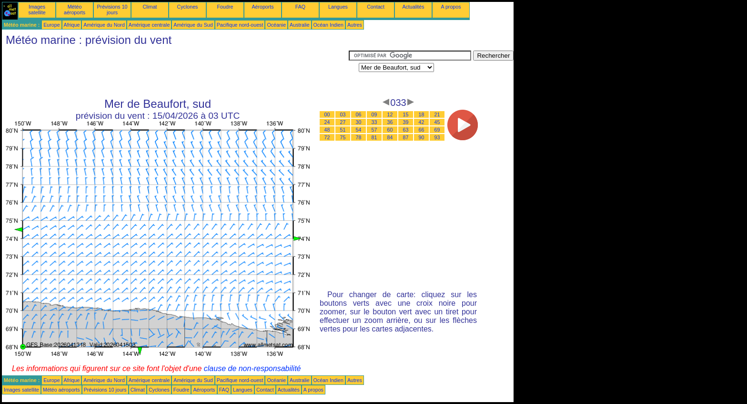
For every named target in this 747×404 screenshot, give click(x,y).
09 (374, 114)
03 (343, 114)
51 (343, 130)
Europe (51, 25)
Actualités (413, 7)
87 (406, 137)
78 (359, 137)
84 (390, 137)
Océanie (276, 25)
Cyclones (187, 7)
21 (437, 114)
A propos (451, 7)
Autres (354, 25)
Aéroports (262, 7)
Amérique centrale (149, 25)
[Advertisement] (175, 72)
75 (343, 137)
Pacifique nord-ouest (240, 25)
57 (374, 130)
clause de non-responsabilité (252, 368)
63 (406, 130)
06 (359, 114)
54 (359, 130)
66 (421, 130)
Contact (375, 7)
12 (390, 114)
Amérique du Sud (192, 25)
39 (406, 122)
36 (390, 122)
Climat (149, 7)
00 (327, 114)
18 (421, 114)
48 (327, 130)
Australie (299, 25)
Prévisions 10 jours (112, 9)
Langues (338, 7)
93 (437, 137)
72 (327, 137)
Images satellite (36, 9)
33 (374, 122)
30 (359, 122)
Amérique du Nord (103, 25)
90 (421, 137)
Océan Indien (328, 25)
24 (327, 122)
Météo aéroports (74, 9)
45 (437, 122)
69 (437, 130)
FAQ (300, 7)
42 (421, 122)
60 (390, 130)
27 (343, 122)
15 (406, 114)
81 (374, 137)
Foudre (225, 7)
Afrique (72, 25)
